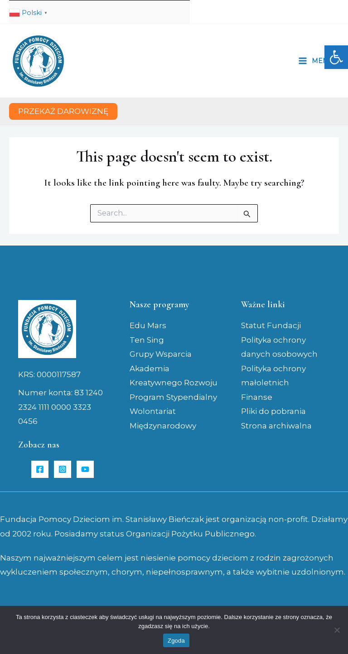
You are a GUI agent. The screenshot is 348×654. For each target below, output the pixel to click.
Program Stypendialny (173, 397)
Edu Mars (148, 325)
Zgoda (176, 640)
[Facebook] (39, 469)
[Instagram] (62, 469)
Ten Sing (147, 339)
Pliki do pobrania (273, 411)
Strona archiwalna (276, 425)
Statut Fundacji (271, 325)
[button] (336, 57)
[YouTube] (85, 469)
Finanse (256, 397)
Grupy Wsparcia (161, 354)
